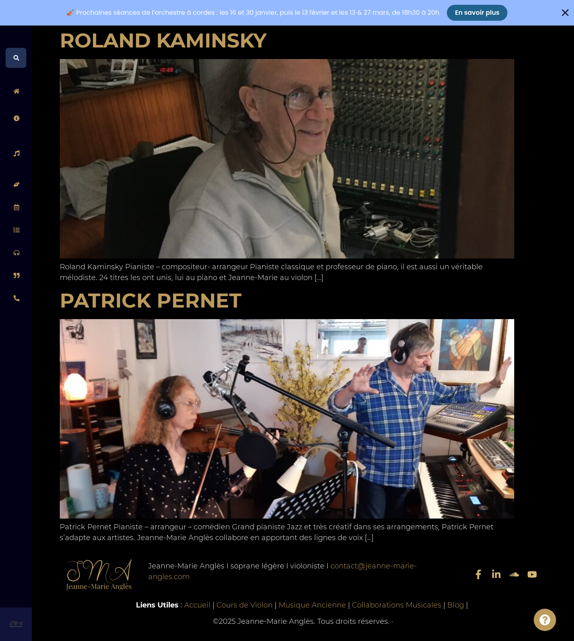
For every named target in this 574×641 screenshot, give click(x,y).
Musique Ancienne (312, 605)
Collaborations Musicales (396, 605)
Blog (455, 605)
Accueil (197, 605)
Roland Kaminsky (163, 40)
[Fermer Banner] (565, 13)
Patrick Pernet (151, 300)
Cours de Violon (244, 605)
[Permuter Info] (545, 620)
